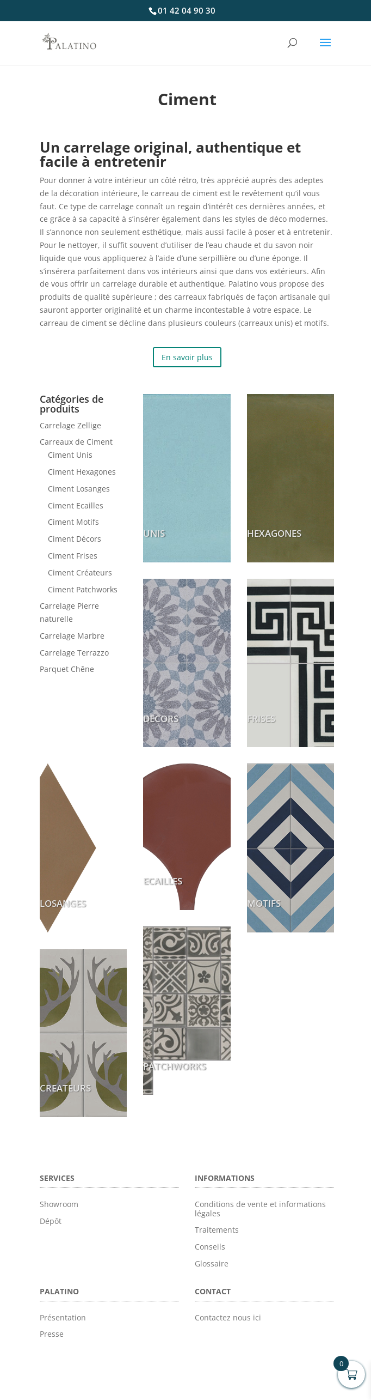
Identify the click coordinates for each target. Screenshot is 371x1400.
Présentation (63, 1317)
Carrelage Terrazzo (74, 652)
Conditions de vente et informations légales (260, 1209)
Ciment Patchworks (83, 589)
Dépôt (50, 1221)
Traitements (217, 1230)
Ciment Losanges (79, 488)
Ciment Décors (74, 539)
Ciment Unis (70, 455)
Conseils (210, 1246)
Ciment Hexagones (82, 471)
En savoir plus (187, 357)
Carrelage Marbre (72, 636)
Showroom (59, 1204)
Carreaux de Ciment (76, 442)
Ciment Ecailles (75, 505)
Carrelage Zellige (70, 425)
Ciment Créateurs (80, 572)
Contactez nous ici (228, 1317)
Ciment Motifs (73, 522)
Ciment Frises (72, 555)
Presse (52, 1334)
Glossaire (211, 1263)
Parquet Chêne (67, 669)
